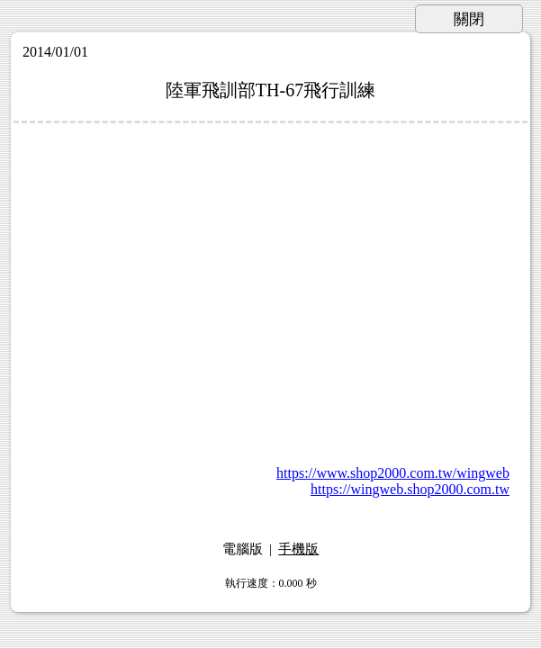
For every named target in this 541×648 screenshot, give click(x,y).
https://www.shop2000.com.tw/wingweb (392, 473)
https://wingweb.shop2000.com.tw (410, 489)
